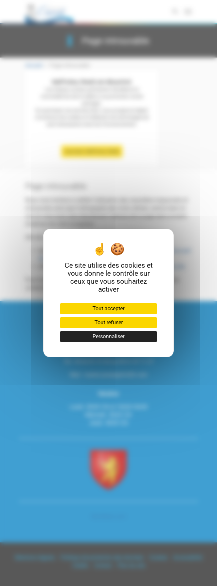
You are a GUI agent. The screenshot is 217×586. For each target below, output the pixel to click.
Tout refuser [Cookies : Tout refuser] (109, 322)
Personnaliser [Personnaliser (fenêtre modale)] (108, 336)
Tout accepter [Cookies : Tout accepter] (108, 308)
